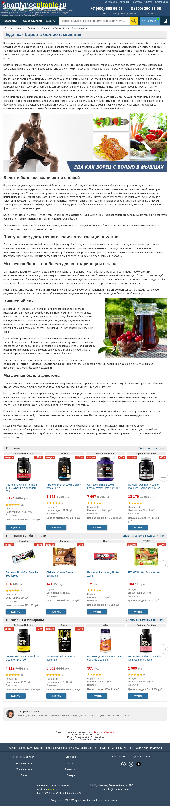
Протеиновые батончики (26, 536)
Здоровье (47, 28)
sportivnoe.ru (35, 5)
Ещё (49, 20)
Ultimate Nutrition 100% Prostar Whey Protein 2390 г (103, 486)
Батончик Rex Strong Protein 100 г (103, 574)
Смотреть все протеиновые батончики (143, 535)
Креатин (38, 747)
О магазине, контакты (117, 2)
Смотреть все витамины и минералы (144, 619)
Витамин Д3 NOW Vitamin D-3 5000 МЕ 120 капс (104, 658)
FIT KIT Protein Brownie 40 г (144, 572)
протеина (19, 197)
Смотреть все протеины (151, 448)
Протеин (13, 448)
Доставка (137, 2)
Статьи (24, 775)
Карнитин (105, 747)
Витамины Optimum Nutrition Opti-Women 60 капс (144, 658)
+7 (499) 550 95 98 (106, 8)
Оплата (148, 2)
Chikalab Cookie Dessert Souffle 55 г (60, 574)
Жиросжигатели (89, 747)
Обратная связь (23, 769)
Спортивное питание (15, 28)
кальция (127, 244)
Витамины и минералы (25, 620)
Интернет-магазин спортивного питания (85, 732)
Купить (15, 527)
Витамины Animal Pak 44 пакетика (61, 658)
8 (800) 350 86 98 (146, 8)
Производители (31, 20)
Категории (10, 20)
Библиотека (34, 28)
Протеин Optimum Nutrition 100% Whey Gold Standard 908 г (21, 488)
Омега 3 (128, 747)
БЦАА (29, 747)
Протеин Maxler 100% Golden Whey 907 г (63, 486)
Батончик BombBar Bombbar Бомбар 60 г (22, 574)
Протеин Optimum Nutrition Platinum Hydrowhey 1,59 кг (144, 486)
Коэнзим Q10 (141, 747)
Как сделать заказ (24, 763)
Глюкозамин (156, 747)
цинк (134, 204)
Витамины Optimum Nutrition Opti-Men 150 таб (22, 658)
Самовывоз (161, 2)
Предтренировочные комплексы (62, 747)
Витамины (117, 747)
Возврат (71, 775)
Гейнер (21, 747)
